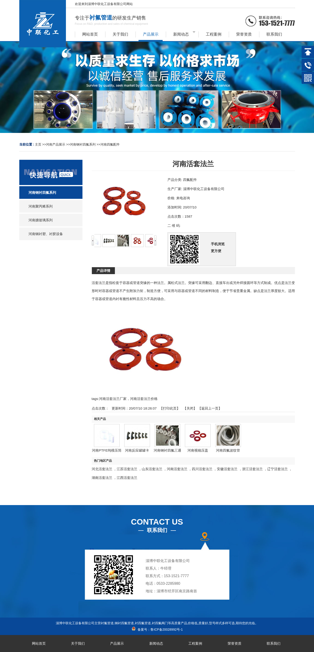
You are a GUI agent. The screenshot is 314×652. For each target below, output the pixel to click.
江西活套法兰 (127, 478)
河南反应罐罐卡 (137, 450)
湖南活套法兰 (102, 478)
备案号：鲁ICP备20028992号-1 (157, 629)
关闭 (190, 408)
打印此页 (170, 408)
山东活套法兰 (152, 469)
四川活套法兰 (202, 469)
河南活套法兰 (177, 469)
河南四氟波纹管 (228, 450)
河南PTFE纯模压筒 (106, 450)
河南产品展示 (55, 144)
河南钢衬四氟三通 (167, 450)
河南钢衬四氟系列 (83, 144)
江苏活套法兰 (127, 469)
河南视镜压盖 (197, 450)
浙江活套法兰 (252, 469)
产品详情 (103, 271)
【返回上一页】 (210, 408)
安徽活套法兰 (227, 469)
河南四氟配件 (110, 144)
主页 (38, 144)
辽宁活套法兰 (277, 469)
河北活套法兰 (102, 469)
